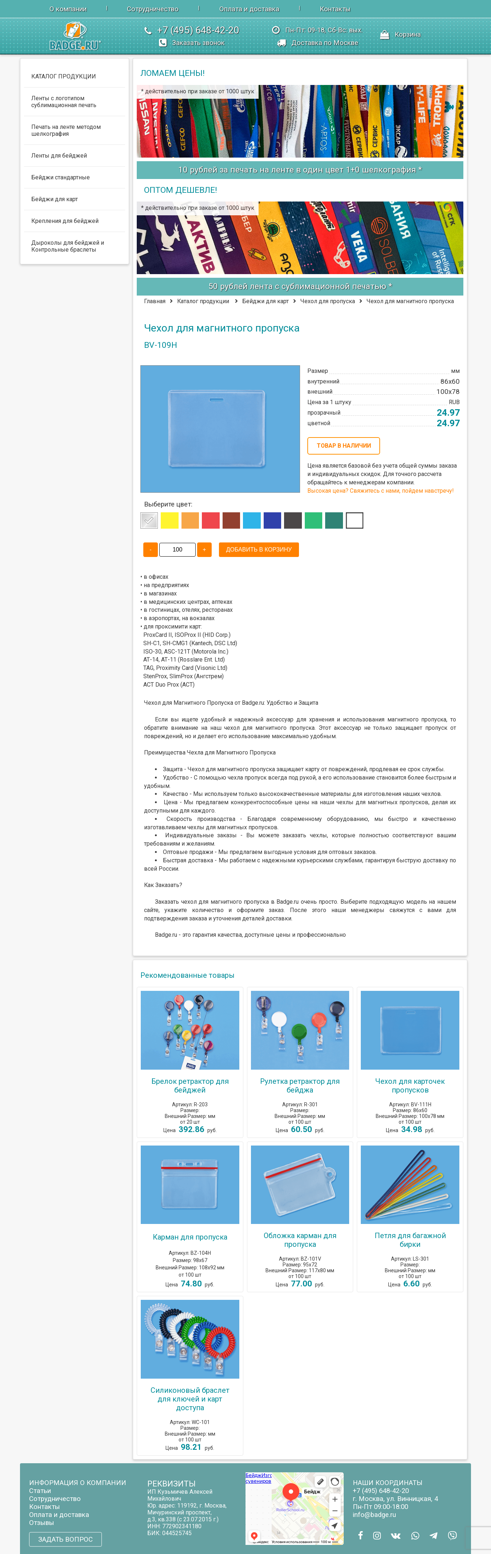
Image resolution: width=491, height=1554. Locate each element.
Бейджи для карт (265, 301)
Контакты (335, 9)
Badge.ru (287, 901)
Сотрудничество (153, 9)
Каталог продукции (203, 301)
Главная (154, 301)
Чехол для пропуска (327, 301)
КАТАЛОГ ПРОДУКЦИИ (63, 76)
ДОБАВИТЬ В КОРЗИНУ (259, 549)
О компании (68, 9)
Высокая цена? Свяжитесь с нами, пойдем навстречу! (380, 490)
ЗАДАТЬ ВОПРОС (65, 1539)
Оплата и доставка (249, 9)
